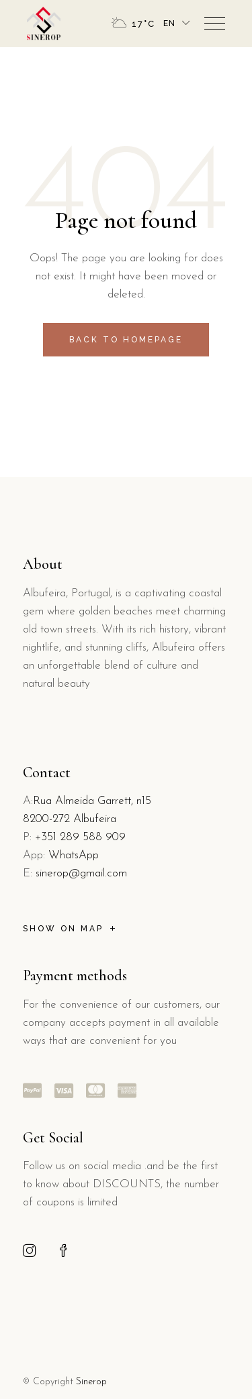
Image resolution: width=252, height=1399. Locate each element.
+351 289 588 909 (80, 837)
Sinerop (91, 1382)
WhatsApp (73, 855)
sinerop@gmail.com (81, 873)
